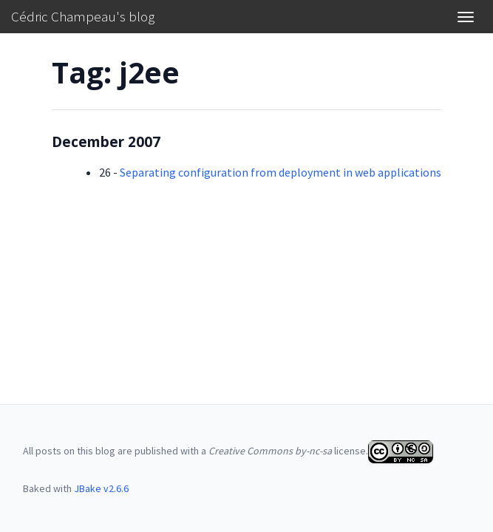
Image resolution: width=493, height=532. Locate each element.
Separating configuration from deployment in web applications (280, 172)
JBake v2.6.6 (101, 488)
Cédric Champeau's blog (82, 16)
